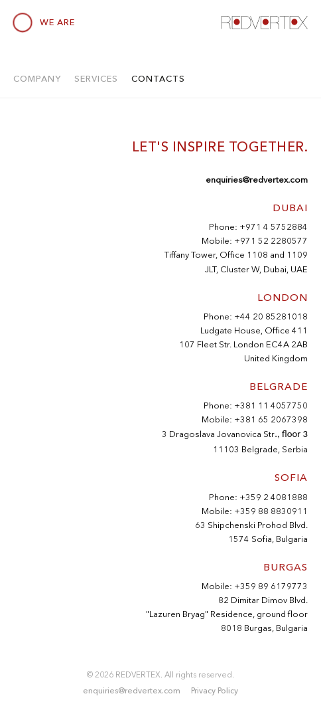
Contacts (158, 78)
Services (96, 78)
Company (37, 78)
